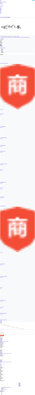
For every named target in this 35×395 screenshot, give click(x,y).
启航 (21, 37)
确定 (0, 365)
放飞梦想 (24, 37)
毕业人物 (12, 37)
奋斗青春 (28, 37)
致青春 (18, 37)
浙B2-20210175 (3, 388)
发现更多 (1, 321)
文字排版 (5, 37)
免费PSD (0, 109)
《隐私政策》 (7, 341)
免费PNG (2, 109)
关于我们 (19, 383)
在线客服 (19, 386)
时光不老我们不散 (2, 37)
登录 (0, 351)
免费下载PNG (2, 38)
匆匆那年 (20, 37)
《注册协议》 (4, 341)
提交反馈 (2, 335)
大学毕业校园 (14, 37)
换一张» (1, 364)
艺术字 (6, 37)
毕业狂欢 (9, 37)
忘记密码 (1, 345)
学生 (16, 37)
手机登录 (1, 342)
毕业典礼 (8, 37)
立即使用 (1, 338)
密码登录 (3, 342)
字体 (19, 37)
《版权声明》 (10, 353)
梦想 (22, 37)
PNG (10, 37)
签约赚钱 (19, 385)
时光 (29, 37)
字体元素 (5, 17)
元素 (2, 17)
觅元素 (1, 0)
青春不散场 (26, 37)
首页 (0, 17)
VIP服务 (19, 384)
